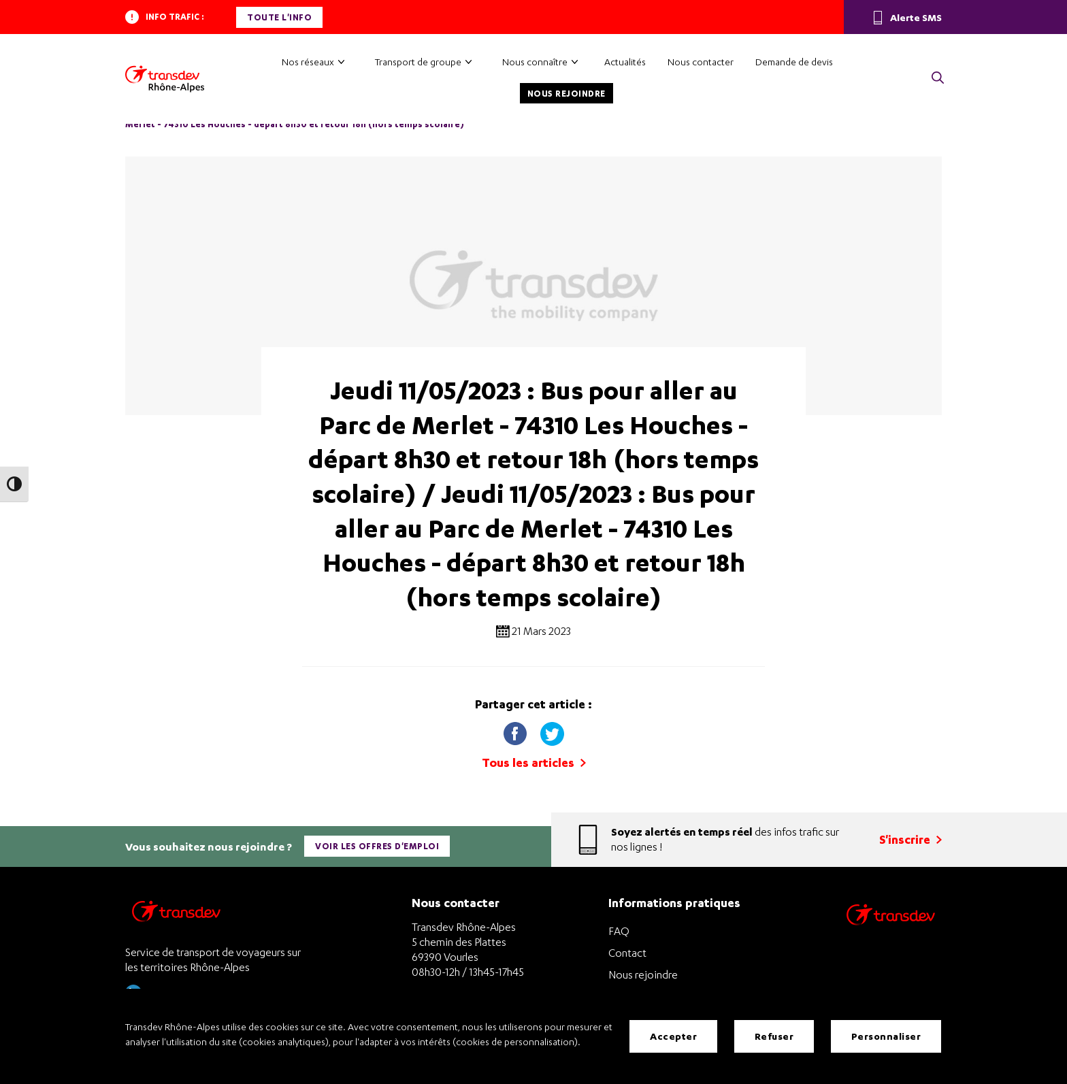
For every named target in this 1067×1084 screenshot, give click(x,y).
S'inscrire (910, 839)
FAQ (618, 931)
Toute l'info (279, 17)
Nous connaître (535, 61)
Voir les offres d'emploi (377, 846)
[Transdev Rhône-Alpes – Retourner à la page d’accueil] (176, 915)
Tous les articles (534, 762)
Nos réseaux (308, 61)
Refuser (774, 1036)
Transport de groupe (418, 61)
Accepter (673, 1036)
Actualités (625, 61)
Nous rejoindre (566, 93)
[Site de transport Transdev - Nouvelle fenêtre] (891, 932)
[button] (937, 78)
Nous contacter (701, 61)
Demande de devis (794, 61)
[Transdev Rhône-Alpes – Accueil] (164, 79)
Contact (627, 953)
